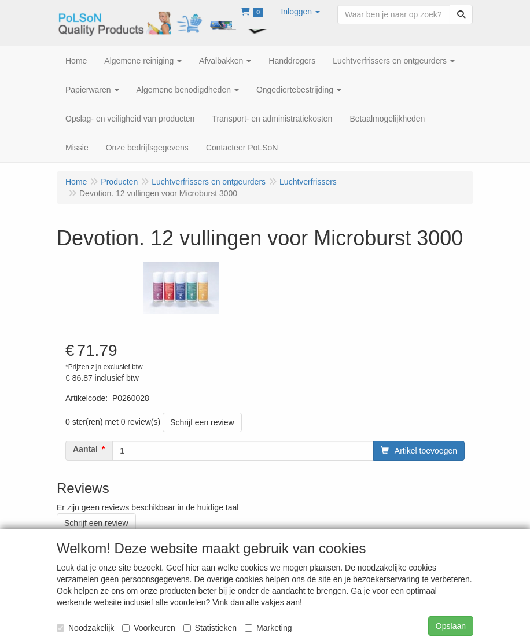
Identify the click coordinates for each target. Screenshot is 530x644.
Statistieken (210, 627)
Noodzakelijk (85, 627)
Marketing (268, 627)
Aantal (85, 449)
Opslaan (451, 626)
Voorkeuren (148, 627)
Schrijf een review (202, 422)
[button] (300, 11)
